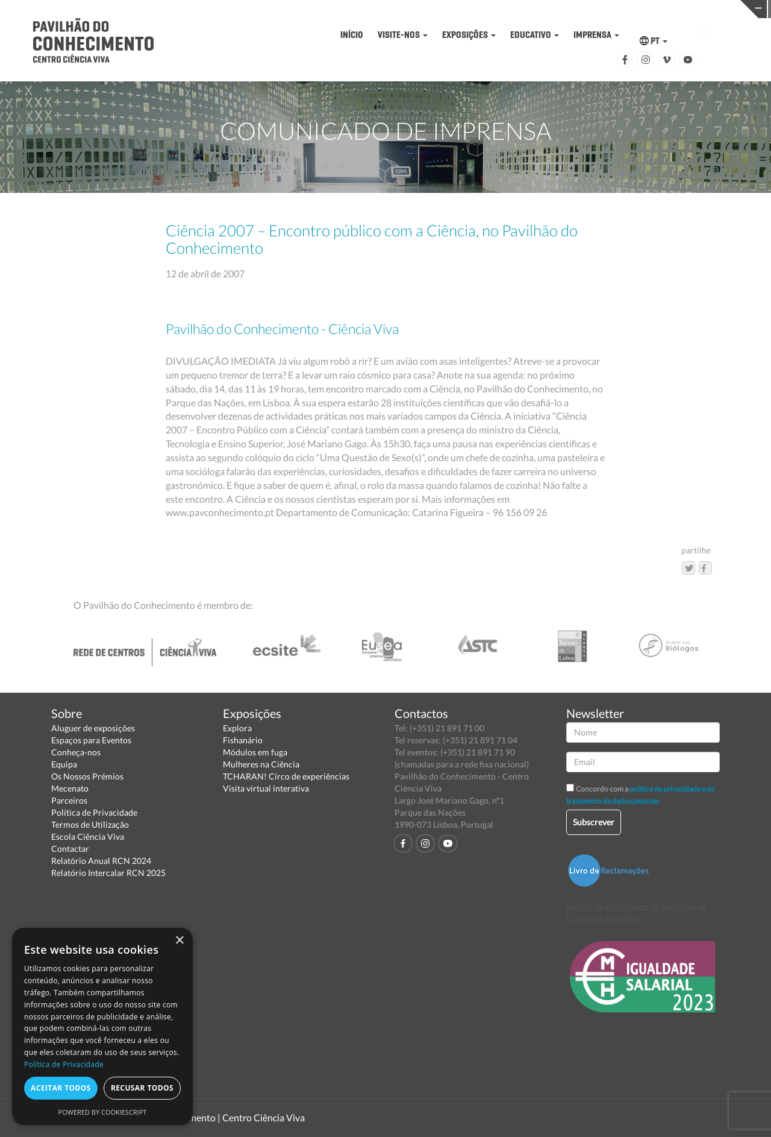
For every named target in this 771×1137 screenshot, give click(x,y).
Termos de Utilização (90, 824)
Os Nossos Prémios (87, 776)
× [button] (179, 940)
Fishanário (243, 740)
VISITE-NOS (403, 34)
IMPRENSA (596, 34)
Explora (237, 728)
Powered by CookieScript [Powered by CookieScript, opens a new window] (102, 1112)
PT (653, 40)
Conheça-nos (76, 752)
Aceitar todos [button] (61, 1088)
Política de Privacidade (94, 812)
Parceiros (69, 800)
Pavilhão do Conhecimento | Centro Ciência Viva (204, 1117)
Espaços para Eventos (91, 740)
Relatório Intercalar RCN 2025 (108, 873)
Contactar (70, 848)
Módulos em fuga (255, 752)
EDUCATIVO (534, 34)
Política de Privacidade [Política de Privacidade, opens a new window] (64, 1064)
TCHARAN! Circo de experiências (286, 776)
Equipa (64, 764)
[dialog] (102, 1026)
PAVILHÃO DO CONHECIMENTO (372, 9)
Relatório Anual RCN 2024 (101, 860)
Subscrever (593, 822)
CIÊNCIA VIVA (540, 8)
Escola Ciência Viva (87, 836)
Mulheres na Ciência (261, 764)
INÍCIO (351, 34)
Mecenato (70, 788)
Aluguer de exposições (93, 728)
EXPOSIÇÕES (469, 34)
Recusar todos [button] (142, 1088)
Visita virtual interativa (266, 788)
